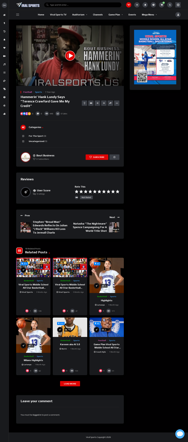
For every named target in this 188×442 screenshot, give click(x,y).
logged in (37, 415)
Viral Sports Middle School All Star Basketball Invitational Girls (70, 287)
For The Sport (36, 136)
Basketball (29, 281)
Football (27, 92)
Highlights (106, 300)
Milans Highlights (33, 360)
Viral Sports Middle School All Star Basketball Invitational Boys (33, 287)
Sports (38, 92)
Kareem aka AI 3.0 (70, 344)
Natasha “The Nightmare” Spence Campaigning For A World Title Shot (90, 227)
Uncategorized (36, 141)
